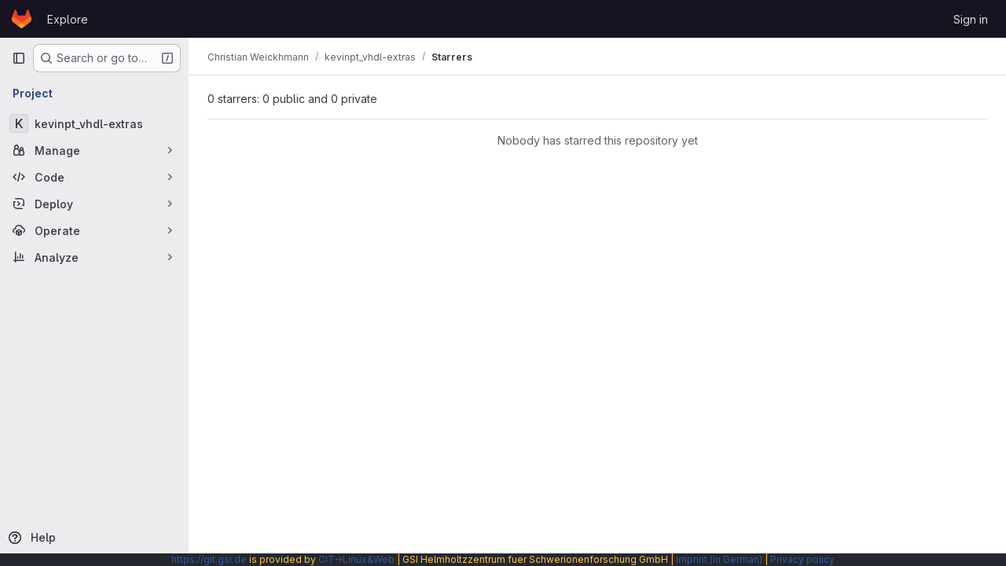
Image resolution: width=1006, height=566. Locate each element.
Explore (67, 19)
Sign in (970, 19)
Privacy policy (802, 559)
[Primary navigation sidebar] (18, 58)
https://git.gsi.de (209, 559)
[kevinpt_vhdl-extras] (94, 123)
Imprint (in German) (719, 559)
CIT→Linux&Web (356, 559)
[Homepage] (22, 18)
